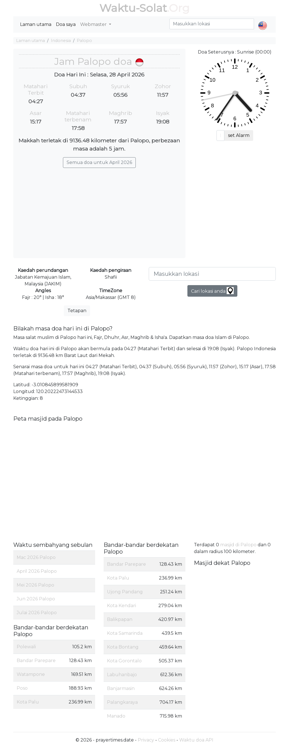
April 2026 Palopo (37, 571)
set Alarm (238, 135)
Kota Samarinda (125, 633)
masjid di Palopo (238, 544)
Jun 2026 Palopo (36, 598)
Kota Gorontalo (124, 660)
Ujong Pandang (125, 591)
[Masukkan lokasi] (212, 274)
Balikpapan (119, 619)
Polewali (26, 646)
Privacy (146, 740)
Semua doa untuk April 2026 (99, 162)
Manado (116, 716)
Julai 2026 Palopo (37, 612)
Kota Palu (28, 702)
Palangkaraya (122, 702)
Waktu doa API (196, 740)
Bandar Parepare (36, 660)
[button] (262, 21)
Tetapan (76, 310)
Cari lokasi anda (212, 290)
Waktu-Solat (133, 8)
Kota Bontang (123, 647)
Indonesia (61, 40)
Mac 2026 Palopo (36, 557)
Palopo (84, 40)
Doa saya (66, 24)
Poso (22, 688)
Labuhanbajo (122, 674)
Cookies (166, 740)
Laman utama (35, 24)
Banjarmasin (121, 688)
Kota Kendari (121, 605)
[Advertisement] (99, 210)
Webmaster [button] (94, 24)
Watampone (31, 674)
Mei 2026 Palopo (35, 585)
